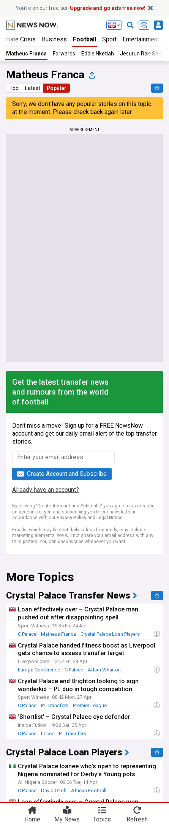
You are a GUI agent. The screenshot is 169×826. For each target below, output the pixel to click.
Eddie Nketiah (97, 54)
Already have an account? (45, 489)
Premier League (90, 705)
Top (14, 88)
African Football (88, 790)
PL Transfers (54, 705)
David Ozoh (53, 790)
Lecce (47, 733)
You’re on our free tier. (80, 8)
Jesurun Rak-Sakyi (142, 54)
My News (67, 819)
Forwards (64, 54)
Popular (56, 88)
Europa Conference (39, 670)
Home (32, 819)
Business (54, 39)
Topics (102, 819)
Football (84, 39)
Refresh (137, 819)
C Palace (27, 634)
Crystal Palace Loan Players (110, 634)
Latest (32, 88)
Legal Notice (109, 517)
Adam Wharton (104, 670)
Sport (109, 39)
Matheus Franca (26, 54)
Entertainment (141, 39)
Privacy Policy (71, 517)
